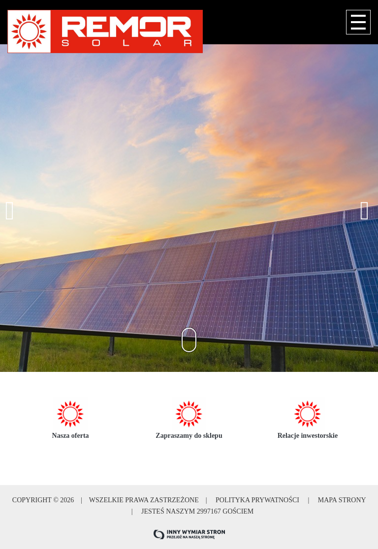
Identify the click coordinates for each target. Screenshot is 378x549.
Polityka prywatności (257, 500)
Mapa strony (341, 500)
